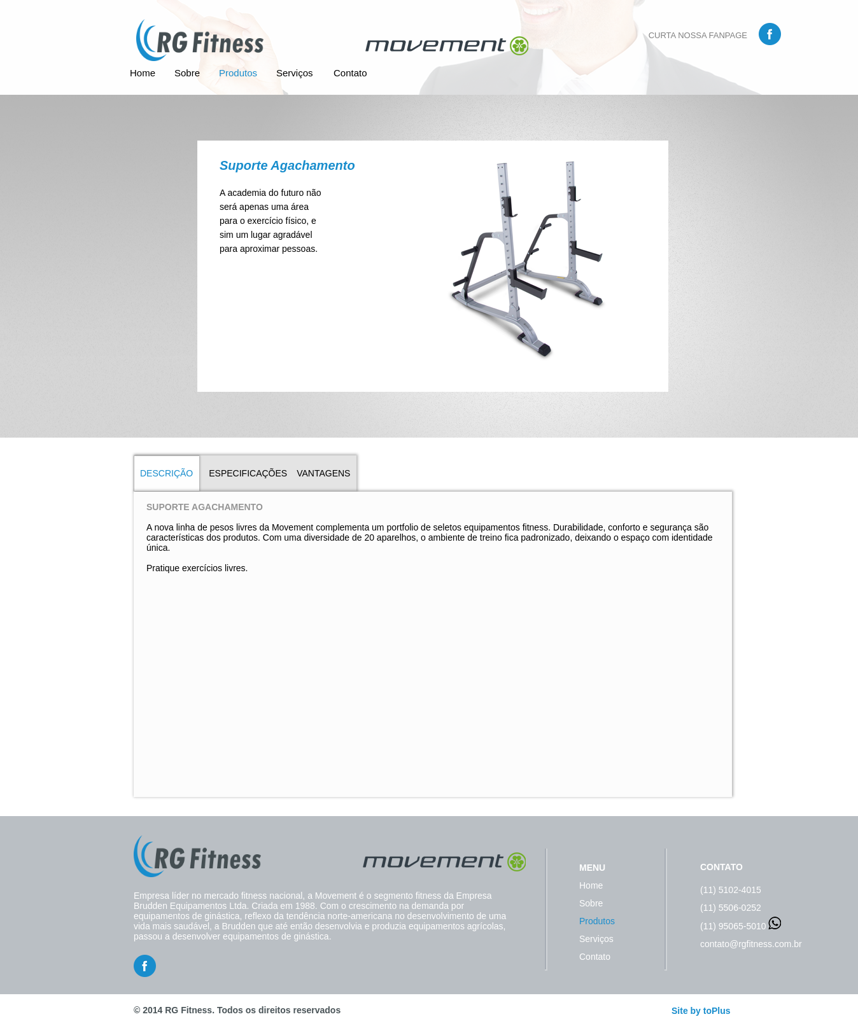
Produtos (238, 72)
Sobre (187, 72)
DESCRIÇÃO (166, 473)
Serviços (294, 72)
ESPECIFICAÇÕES (248, 473)
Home (142, 72)
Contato (350, 72)
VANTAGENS (323, 473)
